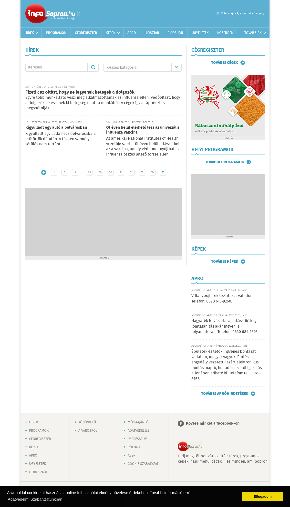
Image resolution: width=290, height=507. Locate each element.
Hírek (29, 33)
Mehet (93, 67)
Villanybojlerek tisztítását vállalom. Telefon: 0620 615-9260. (223, 298)
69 (100, 172)
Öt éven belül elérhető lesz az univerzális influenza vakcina (143, 130)
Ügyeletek (200, 33)
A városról (87, 430)
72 (131, 172)
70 (110, 172)
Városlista (79, 14)
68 (89, 172)
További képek (224, 261)
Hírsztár (152, 33)
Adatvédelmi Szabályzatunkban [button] (35, 499)
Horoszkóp (38, 472)
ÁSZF (131, 455)
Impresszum (137, 439)
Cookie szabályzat (143, 464)
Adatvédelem (138, 430)
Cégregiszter (86, 33)
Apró (131, 33)
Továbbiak (253, 33)
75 (163, 172)
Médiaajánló (138, 422)
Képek (110, 33)
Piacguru (175, 33)
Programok (56, 33)
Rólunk (134, 447)
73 (142, 172)
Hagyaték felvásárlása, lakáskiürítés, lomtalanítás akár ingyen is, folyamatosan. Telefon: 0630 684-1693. (225, 326)
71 (121, 172)
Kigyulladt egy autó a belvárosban (56, 128)
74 (152, 172)
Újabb (44, 172)
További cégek (224, 62)
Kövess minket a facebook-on (212, 423)
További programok (224, 162)
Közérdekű (226, 33)
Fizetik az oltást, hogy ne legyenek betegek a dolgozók (80, 92)
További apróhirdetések (224, 393)
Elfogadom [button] (263, 496)
